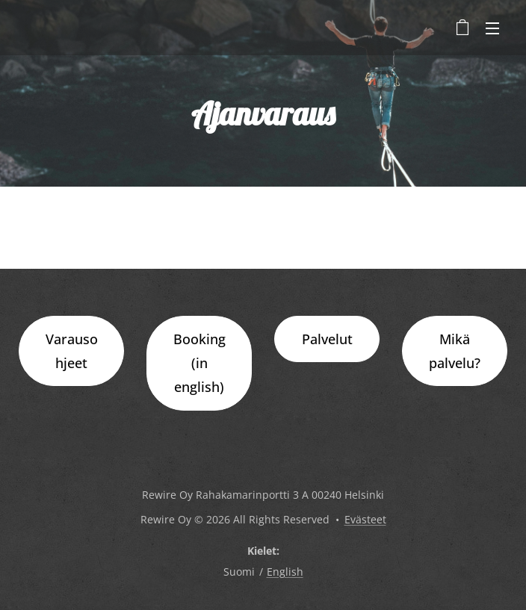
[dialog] (498, 580)
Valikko (492, 28)
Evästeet (365, 519)
